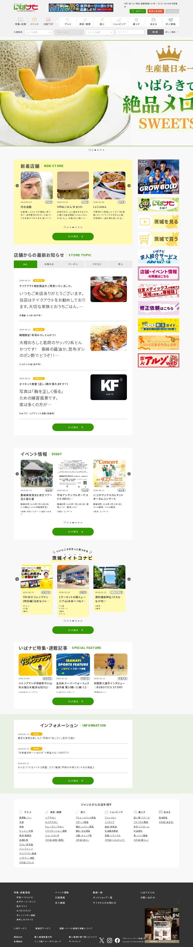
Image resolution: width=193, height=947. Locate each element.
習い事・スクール (142, 817)
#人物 (61, 608)
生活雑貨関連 (111, 830)
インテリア (110, 822)
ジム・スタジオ (52, 835)
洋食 (21, 822)
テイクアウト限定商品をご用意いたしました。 (45, 286)
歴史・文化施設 (83, 830)
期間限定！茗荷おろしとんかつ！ (37, 335)
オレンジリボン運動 (26, 915)
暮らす (136, 24)
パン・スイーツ (26, 848)
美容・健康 (85, 24)
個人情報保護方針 (43, 936)
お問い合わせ (147, 897)
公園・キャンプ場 (84, 835)
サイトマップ (74, 941)
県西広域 (82, 592)
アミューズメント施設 (86, 817)
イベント (34, 24)
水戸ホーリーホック (26, 901)
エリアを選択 (32, 32)
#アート (98, 613)
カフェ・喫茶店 (26, 844)
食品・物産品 (111, 826)
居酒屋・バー (25, 817)
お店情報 (60, 897)
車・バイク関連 (141, 835)
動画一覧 (98, 892)
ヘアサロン (50, 817)
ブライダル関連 (141, 822)
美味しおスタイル (25, 919)
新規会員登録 (155, 11)
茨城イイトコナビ (25, 897)
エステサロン (51, 822)
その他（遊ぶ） (82, 839)
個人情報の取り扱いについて (83, 936)
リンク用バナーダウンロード (47, 941)
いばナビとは (147, 892)
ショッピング (119, 24)
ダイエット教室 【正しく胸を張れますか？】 (43, 384)
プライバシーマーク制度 (133, 938)
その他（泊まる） (166, 822)
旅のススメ (22, 906)
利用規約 (18, 941)
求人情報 (170, 24)
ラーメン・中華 (26, 830)
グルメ (68, 24)
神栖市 (119, 592)
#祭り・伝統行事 (27, 511)
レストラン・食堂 (26, 857)
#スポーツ (72, 511)
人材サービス (20, 928)
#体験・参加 (62, 511)
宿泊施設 (163, 817)
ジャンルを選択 (94, 32)
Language (172, 11)
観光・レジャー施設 (85, 826)
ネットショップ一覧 (103, 897)
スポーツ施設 (82, 822)
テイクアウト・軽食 (27, 853)
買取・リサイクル (113, 835)
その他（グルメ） (26, 862)
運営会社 (18, 936)
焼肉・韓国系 (25, 835)
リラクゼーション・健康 (56, 830)
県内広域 (46, 592)
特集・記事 (20, 24)
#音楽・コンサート (101, 511)
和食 (21, 826)
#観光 (25, 606)
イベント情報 (62, 892)
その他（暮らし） (141, 839)
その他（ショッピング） (115, 839)
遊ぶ (102, 24)
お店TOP (48, 24)
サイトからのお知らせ (104, 902)
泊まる (153, 24)
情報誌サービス (43, 928)
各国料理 (23, 839)
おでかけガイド (24, 910)
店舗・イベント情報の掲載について (76, 928)
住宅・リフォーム (141, 826)
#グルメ (62, 606)
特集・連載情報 (22, 892)
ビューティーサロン (54, 826)
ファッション (110, 817)
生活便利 (138, 830)
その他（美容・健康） (54, 839)
